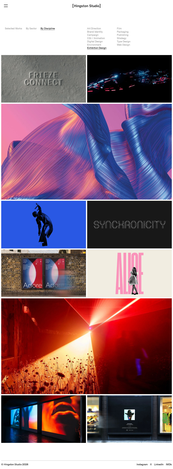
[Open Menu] (5, 5)
